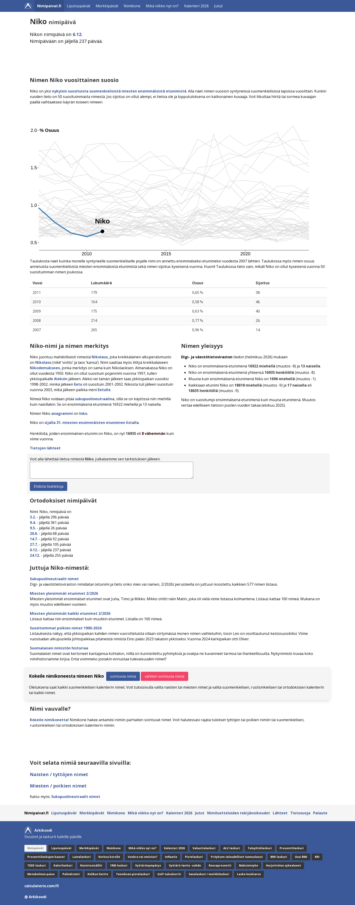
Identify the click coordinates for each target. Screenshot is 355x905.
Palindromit (71, 874)
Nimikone (132, 5)
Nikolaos (43, 362)
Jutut (218, 5)
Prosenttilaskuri (292, 848)
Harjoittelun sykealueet (283, 865)
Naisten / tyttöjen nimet (59, 774)
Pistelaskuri (194, 857)
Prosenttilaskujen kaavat (46, 857)
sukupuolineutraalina (94, 398)
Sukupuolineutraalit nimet (54, 578)
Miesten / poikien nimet (58, 786)
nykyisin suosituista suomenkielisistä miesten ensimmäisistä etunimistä (119, 91)
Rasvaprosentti (220, 865)
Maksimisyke (248, 865)
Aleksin (60, 378)
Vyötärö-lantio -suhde (185, 865)
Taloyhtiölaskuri (260, 848)
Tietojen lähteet (45, 448)
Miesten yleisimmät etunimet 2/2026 (64, 593)
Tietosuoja (300, 812)
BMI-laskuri (278, 857)
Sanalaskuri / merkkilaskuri (209, 874)
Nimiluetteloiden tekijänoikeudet (238, 812)
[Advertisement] (166, 60)
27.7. (34, 544)
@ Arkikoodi (35, 896)
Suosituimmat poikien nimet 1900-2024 (65, 628)
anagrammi (62, 413)
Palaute (320, 812)
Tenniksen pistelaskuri (133, 874)
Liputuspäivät (78, 5)
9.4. (33, 522)
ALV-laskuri (231, 848)
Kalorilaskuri (63, 865)
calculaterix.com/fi (41, 885)
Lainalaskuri (81, 857)
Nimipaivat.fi (49, 5)
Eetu (78, 384)
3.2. (33, 517)
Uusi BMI (301, 857)
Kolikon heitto (97, 874)
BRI (317, 857)
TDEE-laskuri (36, 865)
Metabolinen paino (41, 874)
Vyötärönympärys (148, 865)
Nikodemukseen (45, 367)
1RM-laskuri (118, 865)
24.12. (35, 555)
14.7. (34, 538)
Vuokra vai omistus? (142, 857)
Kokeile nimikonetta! (49, 719)
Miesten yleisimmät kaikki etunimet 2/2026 (70, 613)
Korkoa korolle (109, 857)
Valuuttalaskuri (204, 848)
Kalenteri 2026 (196, 5)
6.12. (77, 34)
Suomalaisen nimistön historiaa (59, 648)
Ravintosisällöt (91, 865)
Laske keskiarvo (249, 874)
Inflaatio (171, 857)
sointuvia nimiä (123, 676)
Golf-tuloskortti (169, 874)
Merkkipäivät (107, 5)
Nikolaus (100, 356)
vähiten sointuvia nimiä (164, 676)
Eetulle (104, 389)
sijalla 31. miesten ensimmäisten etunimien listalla (91, 422)
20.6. (34, 533)
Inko (83, 413)
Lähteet (280, 812)
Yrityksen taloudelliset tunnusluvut (237, 857)
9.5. (33, 528)
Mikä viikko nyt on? (162, 5)
